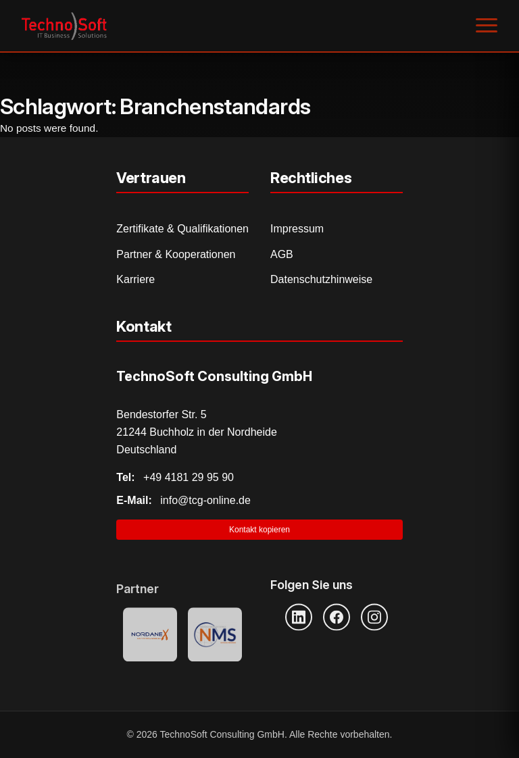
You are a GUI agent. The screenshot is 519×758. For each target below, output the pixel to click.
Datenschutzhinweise (321, 279)
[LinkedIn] (298, 616)
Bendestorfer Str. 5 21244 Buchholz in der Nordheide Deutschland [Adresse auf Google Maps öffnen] (196, 432)
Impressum (297, 228)
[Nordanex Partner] (150, 635)
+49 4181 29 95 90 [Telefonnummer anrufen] (175, 477)
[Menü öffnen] (486, 25)
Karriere (135, 279)
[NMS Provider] (215, 635)
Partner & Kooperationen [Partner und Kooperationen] (175, 254)
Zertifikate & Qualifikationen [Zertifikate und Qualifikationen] (182, 228)
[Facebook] (336, 616)
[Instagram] (374, 616)
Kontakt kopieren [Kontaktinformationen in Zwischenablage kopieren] (259, 529)
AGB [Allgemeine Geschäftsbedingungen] (281, 254)
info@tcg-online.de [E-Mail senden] (183, 500)
